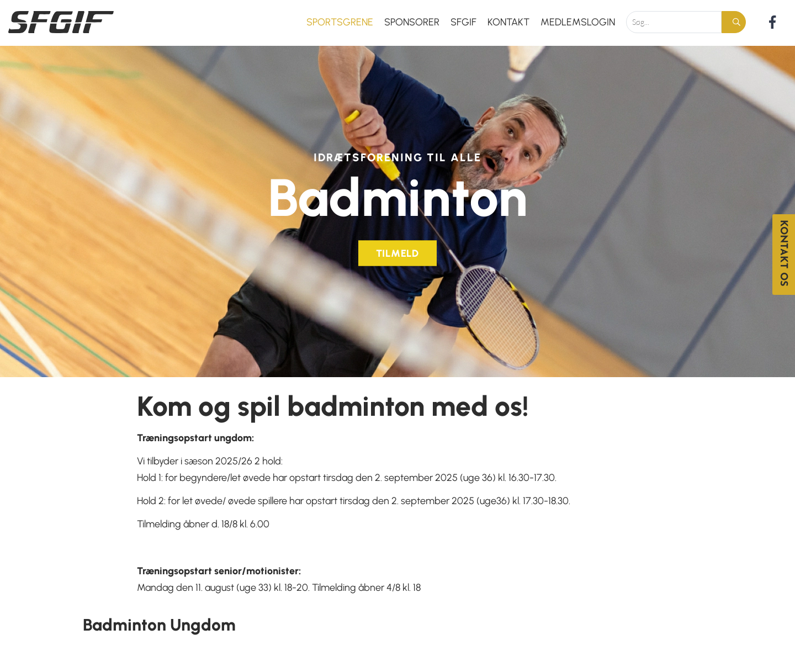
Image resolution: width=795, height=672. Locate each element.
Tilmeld (397, 251)
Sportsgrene (339, 22)
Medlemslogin (577, 22)
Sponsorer (411, 22)
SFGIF (463, 22)
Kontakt (508, 22)
